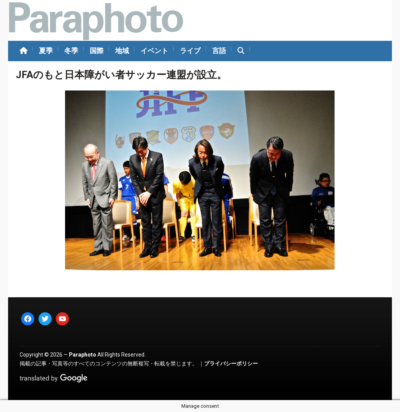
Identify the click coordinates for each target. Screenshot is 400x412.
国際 (97, 51)
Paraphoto (82, 355)
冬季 (71, 51)
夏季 (46, 51)
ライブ (190, 51)
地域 (122, 51)
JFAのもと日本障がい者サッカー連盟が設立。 (121, 74)
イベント (154, 51)
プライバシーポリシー (231, 363)
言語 (219, 51)
